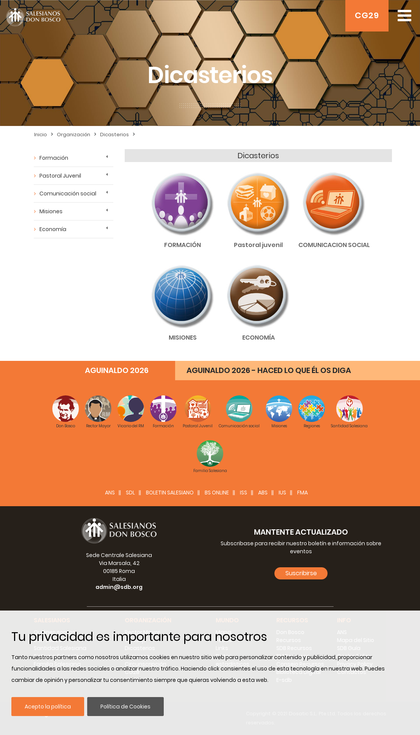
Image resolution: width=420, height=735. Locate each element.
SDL (130, 492)
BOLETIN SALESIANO (170, 492)
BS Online (217, 492)
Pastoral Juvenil (60, 175)
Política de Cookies (125, 706)
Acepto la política (48, 706)
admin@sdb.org (119, 587)
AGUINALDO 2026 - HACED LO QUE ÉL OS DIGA (268, 370)
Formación (53, 158)
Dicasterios (114, 134)
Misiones (51, 211)
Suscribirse (301, 573)
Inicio (40, 134)
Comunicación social (67, 193)
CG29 (367, 15)
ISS (243, 492)
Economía (52, 229)
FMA (302, 492)
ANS (110, 492)
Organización (73, 134)
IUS (282, 492)
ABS (263, 492)
